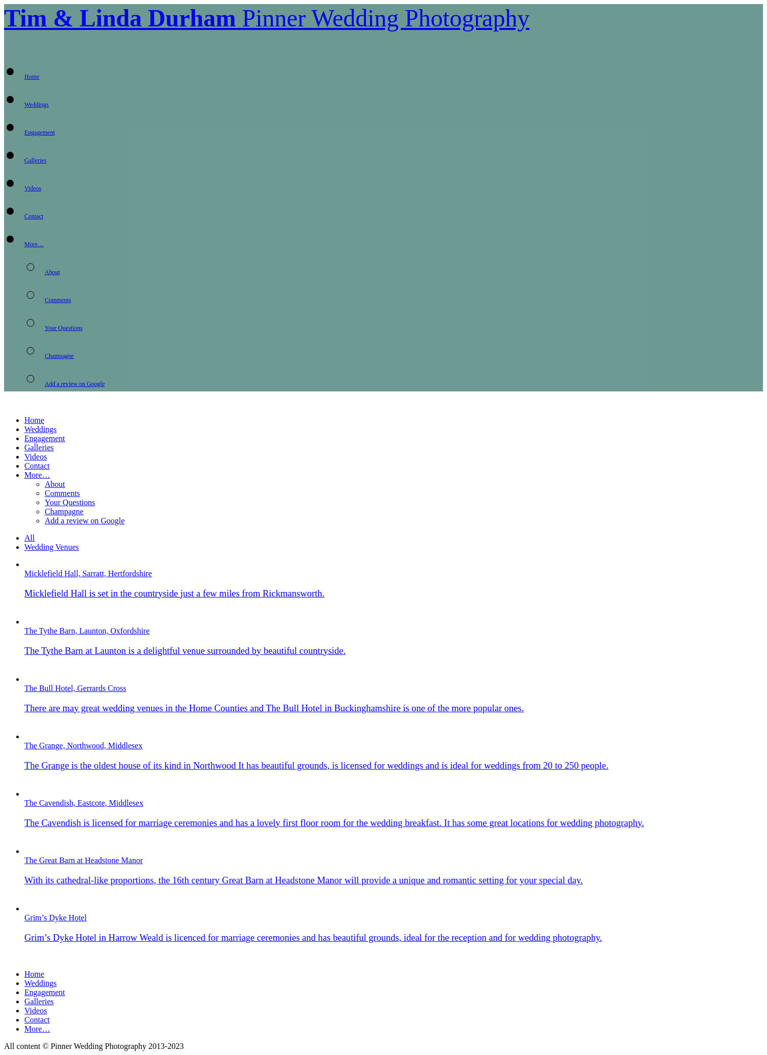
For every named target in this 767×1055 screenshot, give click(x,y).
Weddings (36, 104)
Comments (58, 300)
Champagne (59, 355)
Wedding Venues (51, 547)
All (29, 538)
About (52, 272)
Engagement (39, 132)
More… (34, 244)
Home (31, 76)
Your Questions (63, 328)
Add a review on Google (75, 383)
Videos (32, 188)
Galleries (35, 160)
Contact (33, 216)
